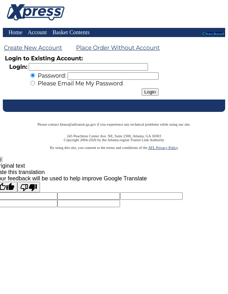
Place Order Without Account (118, 47)
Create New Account (33, 47)
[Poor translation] (28, 187)
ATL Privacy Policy (163, 148)
